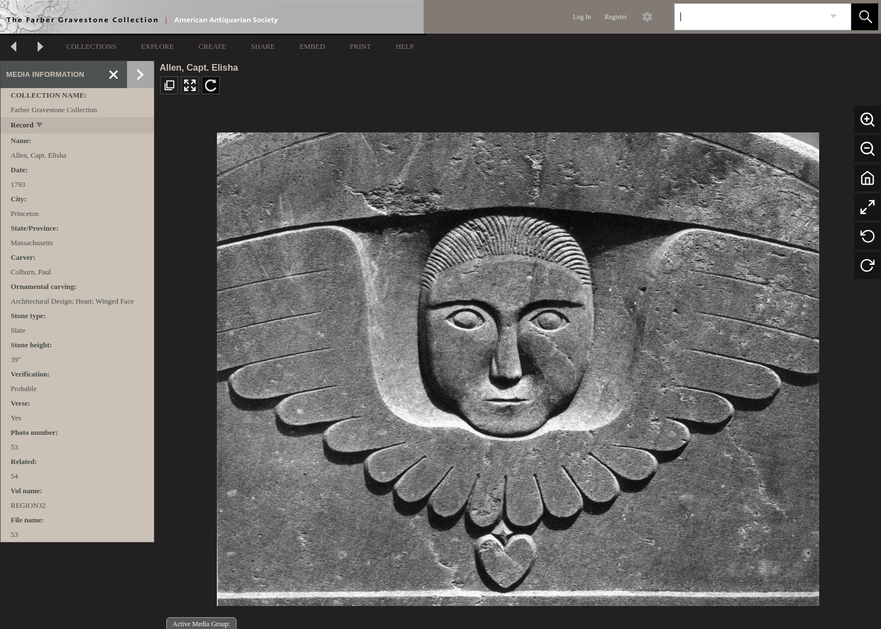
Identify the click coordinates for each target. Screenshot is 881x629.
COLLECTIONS (91, 46)
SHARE (263, 46)
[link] (833, 16)
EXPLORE (157, 46)
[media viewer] (518, 366)
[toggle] (40, 126)
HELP (405, 46)
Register (616, 17)
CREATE (212, 46)
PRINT (360, 46)
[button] (864, 16)
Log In (582, 17)
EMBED (312, 46)
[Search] (749, 17)
